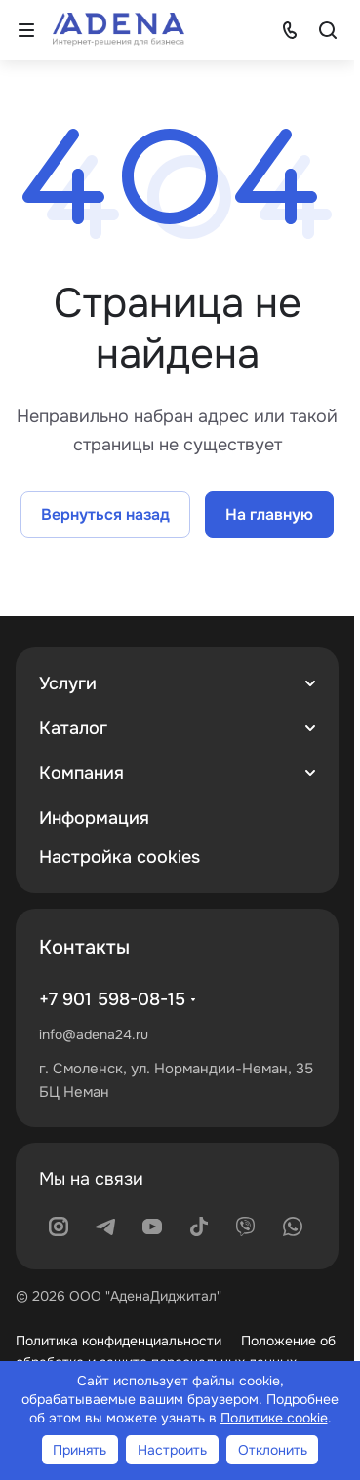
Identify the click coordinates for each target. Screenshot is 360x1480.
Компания (81, 773)
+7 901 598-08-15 (112, 999)
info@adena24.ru (93, 1034)
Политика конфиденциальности (118, 1340)
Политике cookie (274, 1417)
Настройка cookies (119, 857)
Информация (94, 818)
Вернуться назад (105, 514)
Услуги (68, 683)
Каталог (73, 728)
